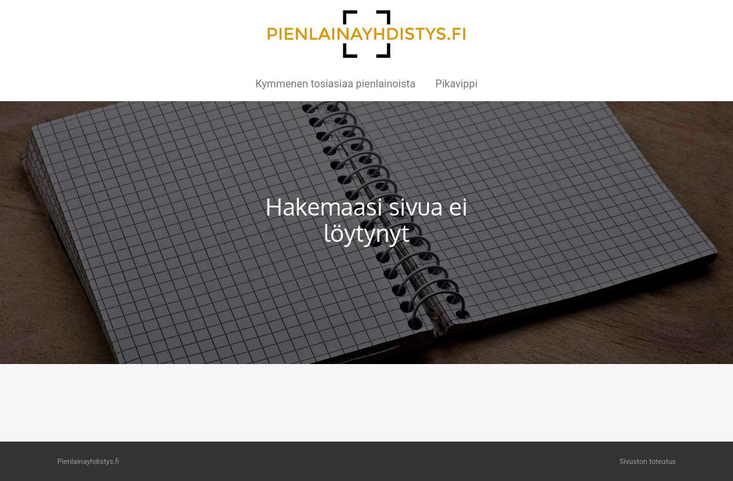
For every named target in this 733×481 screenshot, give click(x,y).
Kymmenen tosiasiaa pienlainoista (335, 84)
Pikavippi (457, 84)
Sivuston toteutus (648, 461)
